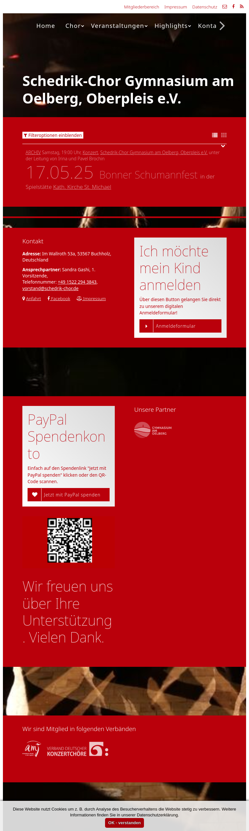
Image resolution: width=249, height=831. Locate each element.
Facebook (58, 298)
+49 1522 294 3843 (77, 282)
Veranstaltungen (119, 25)
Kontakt (210, 25)
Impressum (175, 7)
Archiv (33, 152)
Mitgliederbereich (141, 7)
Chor (75, 25)
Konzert (90, 152)
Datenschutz (204, 7)
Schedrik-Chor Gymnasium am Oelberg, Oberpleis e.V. (154, 152)
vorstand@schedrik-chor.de (50, 288)
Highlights (173, 25)
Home (45, 25)
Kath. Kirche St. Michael (82, 186)
